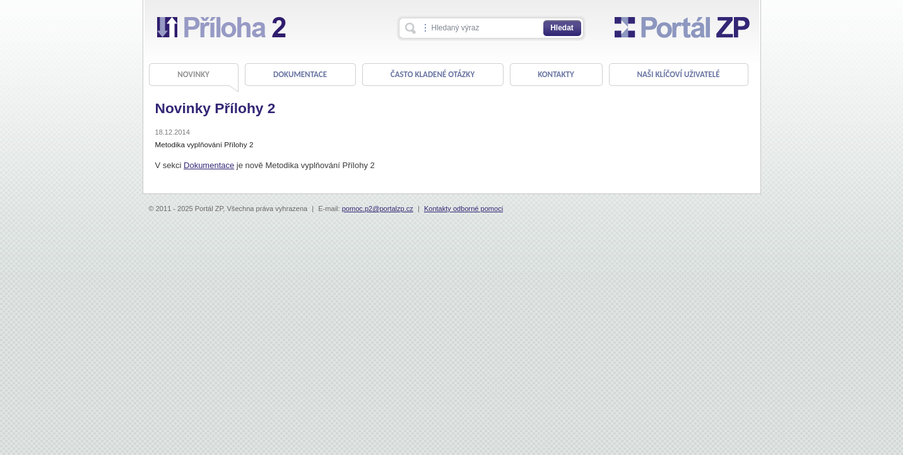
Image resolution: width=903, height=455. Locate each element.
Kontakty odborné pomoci (463, 208)
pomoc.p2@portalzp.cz (377, 208)
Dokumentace (209, 165)
